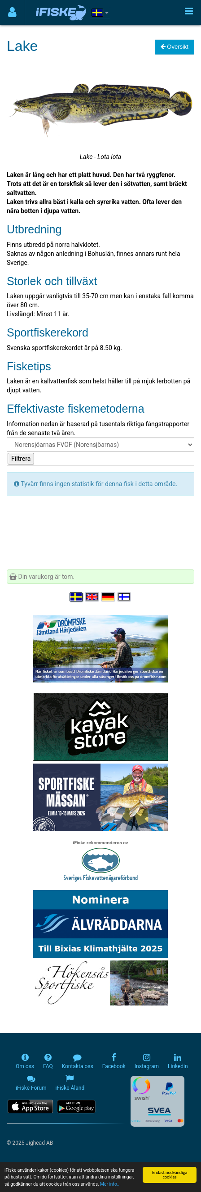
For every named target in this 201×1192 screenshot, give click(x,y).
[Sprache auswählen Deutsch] (108, 597)
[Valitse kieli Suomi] (125, 597)
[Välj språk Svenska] (77, 597)
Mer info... (110, 1184)
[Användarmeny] (12, 12)
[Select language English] (92, 597)
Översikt (174, 46)
